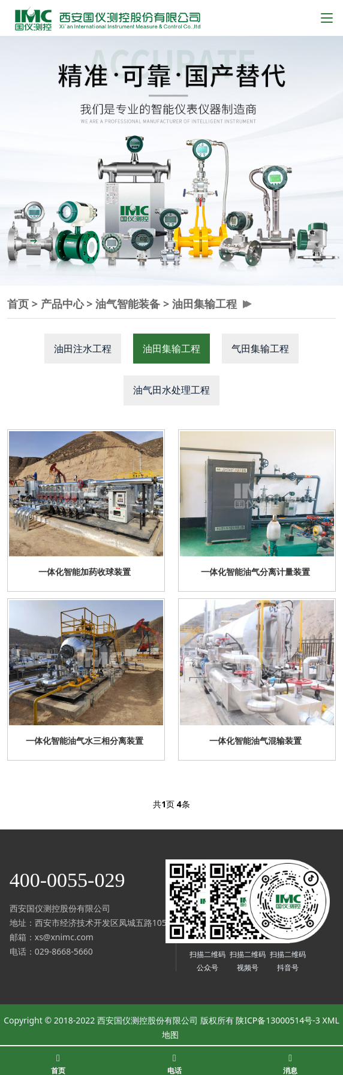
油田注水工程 (83, 348)
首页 (18, 303)
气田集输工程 (260, 348)
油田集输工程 (204, 303)
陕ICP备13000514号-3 (278, 1020)
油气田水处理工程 (171, 389)
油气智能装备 (127, 303)
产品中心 (62, 303)
